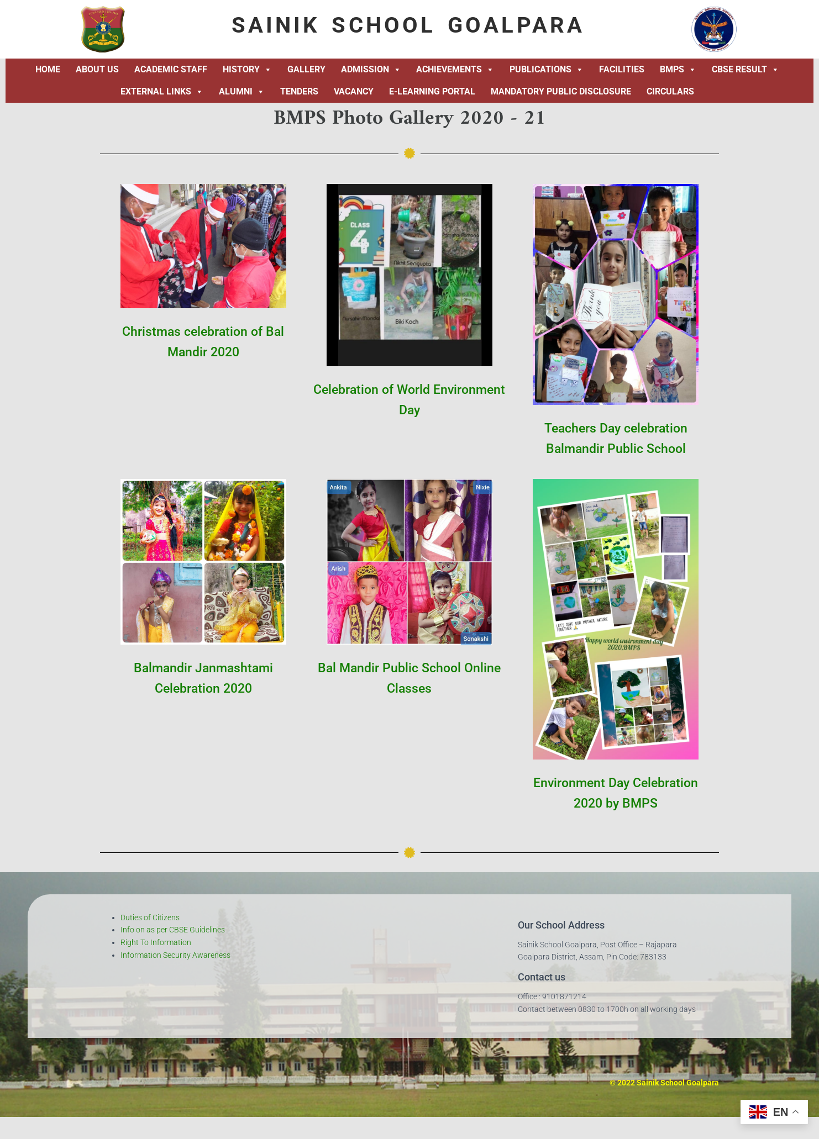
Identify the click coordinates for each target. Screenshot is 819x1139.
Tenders (299, 91)
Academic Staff (170, 69)
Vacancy (354, 91)
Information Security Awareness (175, 955)
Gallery (306, 69)
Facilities (621, 69)
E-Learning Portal (432, 91)
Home (47, 69)
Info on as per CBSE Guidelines (172, 929)
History (247, 70)
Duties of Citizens (150, 917)
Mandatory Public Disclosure (561, 91)
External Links (161, 92)
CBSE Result (745, 70)
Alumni (242, 92)
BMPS (678, 70)
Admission (371, 70)
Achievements (455, 70)
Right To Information (155, 942)
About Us (97, 69)
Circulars (670, 91)
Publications (547, 70)
